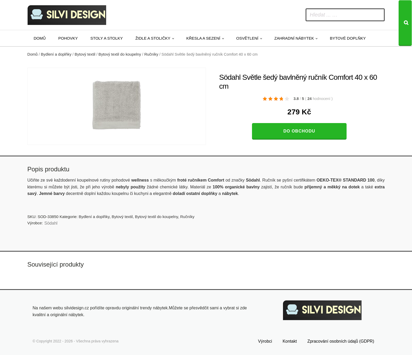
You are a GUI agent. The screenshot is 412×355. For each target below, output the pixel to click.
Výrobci (265, 341)
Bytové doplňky (348, 38)
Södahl (51, 223)
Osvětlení (247, 38)
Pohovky (68, 38)
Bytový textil (85, 54)
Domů (40, 38)
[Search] (405, 23)
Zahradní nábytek (294, 38)
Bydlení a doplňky (56, 54)
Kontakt (289, 341)
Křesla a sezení (203, 38)
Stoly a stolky (106, 38)
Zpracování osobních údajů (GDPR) (340, 341)
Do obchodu (299, 131)
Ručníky (151, 54)
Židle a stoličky (152, 38)
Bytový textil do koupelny (120, 54)
